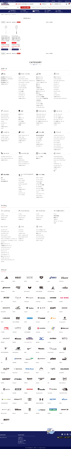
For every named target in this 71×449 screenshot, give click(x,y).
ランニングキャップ (57, 146)
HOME (2, 14)
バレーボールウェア (57, 116)
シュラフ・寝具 (39, 183)
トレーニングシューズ (23, 84)
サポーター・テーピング (58, 221)
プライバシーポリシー (22, 443)
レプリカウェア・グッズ (40, 117)
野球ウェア (38, 93)
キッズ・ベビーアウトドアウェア (60, 160)
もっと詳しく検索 (25, 7)
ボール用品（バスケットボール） (42, 121)
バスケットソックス (39, 235)
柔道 (2, 177)
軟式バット (38, 86)
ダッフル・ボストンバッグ (23, 237)
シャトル (2, 121)
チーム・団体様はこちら (55, 4)
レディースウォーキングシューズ (7, 158)
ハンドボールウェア (4, 137)
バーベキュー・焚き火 (40, 190)
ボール (55, 214)
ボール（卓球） (21, 121)
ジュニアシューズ (22, 192)
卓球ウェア (21, 119)
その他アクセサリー (4, 84)
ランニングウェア (57, 140)
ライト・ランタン (39, 195)
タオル (55, 222)
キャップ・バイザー (57, 91)
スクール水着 (38, 139)
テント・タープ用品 (39, 188)
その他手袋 (38, 100)
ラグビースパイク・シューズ (24, 135)
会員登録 (53, 1)
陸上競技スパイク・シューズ (6, 77)
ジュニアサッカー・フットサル (24, 82)
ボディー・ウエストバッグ (23, 235)
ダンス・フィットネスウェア (23, 161)
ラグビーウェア (21, 137)
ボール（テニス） (57, 94)
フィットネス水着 (39, 137)
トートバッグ (21, 231)
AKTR (49, 7)
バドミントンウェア (4, 119)
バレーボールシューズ (58, 114)
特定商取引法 (20, 441)
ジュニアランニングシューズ (59, 139)
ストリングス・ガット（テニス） (59, 80)
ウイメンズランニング (5, 231)
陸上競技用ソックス (4, 82)
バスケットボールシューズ (41, 114)
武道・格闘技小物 (4, 181)
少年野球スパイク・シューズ (6, 245)
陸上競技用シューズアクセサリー (7, 78)
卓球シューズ (21, 117)
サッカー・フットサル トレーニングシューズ (27, 80)
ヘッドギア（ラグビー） (23, 139)
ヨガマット (20, 158)
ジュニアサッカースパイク (23, 78)
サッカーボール (21, 93)
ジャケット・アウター (5, 215)
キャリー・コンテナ (39, 177)
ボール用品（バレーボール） (59, 121)
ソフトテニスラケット (58, 78)
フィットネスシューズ (5, 254)
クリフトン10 (38, 7)
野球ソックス (38, 233)
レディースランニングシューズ (59, 137)
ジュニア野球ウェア (40, 94)
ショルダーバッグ (22, 233)
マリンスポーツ (39, 146)
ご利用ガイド (60, 1)
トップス (2, 214)
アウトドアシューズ (57, 163)
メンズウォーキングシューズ (6, 156)
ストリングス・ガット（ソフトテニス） (60, 98)
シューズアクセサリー (23, 86)
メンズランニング (4, 229)
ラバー (20, 116)
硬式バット (38, 84)
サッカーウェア (21, 89)
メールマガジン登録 (22, 440)
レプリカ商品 (21, 91)
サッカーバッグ (21, 96)
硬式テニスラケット (57, 77)
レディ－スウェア (22, 180)
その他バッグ (21, 238)
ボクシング (3, 179)
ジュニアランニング (4, 233)
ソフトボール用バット (40, 89)
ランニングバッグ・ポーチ (58, 147)
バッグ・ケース (38, 102)
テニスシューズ (57, 86)
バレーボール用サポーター (59, 117)
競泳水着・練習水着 (40, 135)
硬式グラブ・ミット (39, 77)
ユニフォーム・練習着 (40, 96)
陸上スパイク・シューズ (5, 256)
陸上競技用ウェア (4, 80)
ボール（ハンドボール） (5, 139)
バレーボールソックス (40, 237)
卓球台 (20, 124)
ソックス (55, 93)
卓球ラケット (21, 114)
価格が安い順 (8, 22)
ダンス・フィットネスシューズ (24, 163)
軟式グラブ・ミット (39, 78)
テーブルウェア (39, 186)
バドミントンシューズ (44, 7)
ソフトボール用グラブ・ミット (41, 82)
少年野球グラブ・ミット (40, 80)
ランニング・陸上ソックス (40, 229)
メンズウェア (21, 178)
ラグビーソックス (39, 240)
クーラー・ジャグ (39, 179)
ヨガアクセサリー (22, 160)
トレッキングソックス (40, 238)
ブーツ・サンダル (22, 194)
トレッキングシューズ (58, 165)
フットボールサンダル (23, 87)
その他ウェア (3, 219)
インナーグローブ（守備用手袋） (42, 98)
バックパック (21, 229)
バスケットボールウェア (40, 116)
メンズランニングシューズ (58, 135)
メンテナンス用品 (39, 103)
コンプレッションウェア (23, 184)
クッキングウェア (39, 181)
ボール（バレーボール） (58, 119)
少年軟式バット (39, 87)
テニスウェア (56, 89)
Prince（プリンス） (8, 14)
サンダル (2, 261)
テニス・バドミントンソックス (41, 231)
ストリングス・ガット (4, 116)
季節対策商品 (56, 215)
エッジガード (56, 84)
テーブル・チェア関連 (40, 184)
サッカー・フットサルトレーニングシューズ (9, 238)
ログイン (47, 1)
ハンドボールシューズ (5, 135)
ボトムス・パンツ (4, 217)
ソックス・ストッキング (40, 107)
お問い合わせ (67, 1)
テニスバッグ (56, 87)
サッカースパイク (22, 77)
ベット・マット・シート (40, 193)
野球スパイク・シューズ (40, 91)
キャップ (20, 187)
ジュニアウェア (21, 182)
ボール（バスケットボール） (41, 119)
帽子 (54, 170)
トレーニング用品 (39, 156)
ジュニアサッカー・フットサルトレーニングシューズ (9, 241)
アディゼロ (33, 7)
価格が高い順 (14, 22)
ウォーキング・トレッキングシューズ (7, 259)
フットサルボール (22, 94)
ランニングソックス (57, 144)
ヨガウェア (21, 156)
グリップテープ (56, 82)
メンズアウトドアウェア (58, 156)
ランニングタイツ (57, 142)
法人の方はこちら (3, 437)
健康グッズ (38, 158)
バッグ (2, 128)
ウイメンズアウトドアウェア (59, 158)
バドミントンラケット (5, 114)
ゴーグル (38, 142)
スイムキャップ (39, 140)
